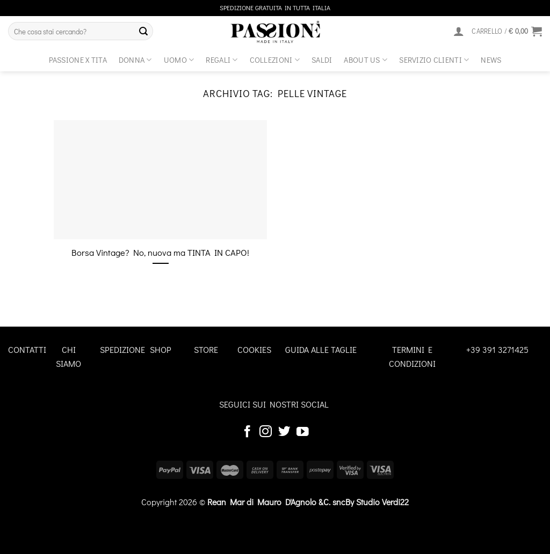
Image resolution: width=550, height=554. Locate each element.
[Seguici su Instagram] (265, 432)
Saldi (322, 60)
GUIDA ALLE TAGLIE (321, 349)
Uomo (179, 60)
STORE (206, 349)
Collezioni (275, 60)
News (491, 60)
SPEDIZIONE (122, 349)
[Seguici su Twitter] (284, 432)
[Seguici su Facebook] (247, 432)
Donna (135, 60)
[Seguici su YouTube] (302, 432)
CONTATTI (27, 349)
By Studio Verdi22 (377, 501)
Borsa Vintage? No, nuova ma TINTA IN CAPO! (160, 252)
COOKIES (254, 349)
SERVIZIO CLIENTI (434, 60)
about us (365, 60)
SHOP (160, 349)
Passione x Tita (78, 60)
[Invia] (143, 31)
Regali (221, 60)
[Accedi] (458, 31)
